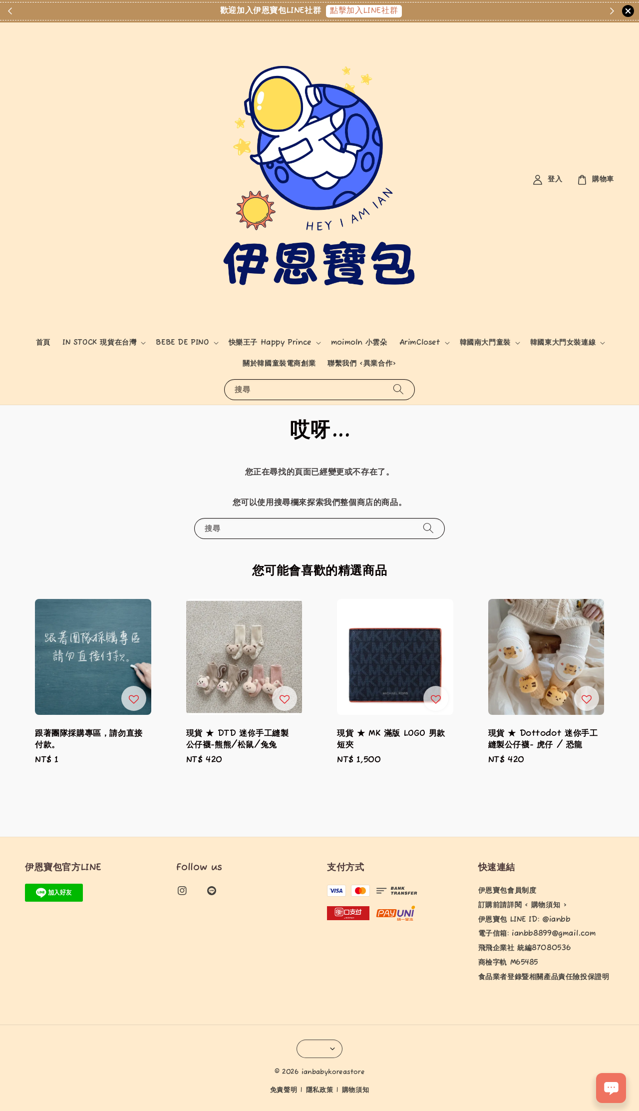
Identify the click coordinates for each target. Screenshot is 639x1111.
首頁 (43, 342)
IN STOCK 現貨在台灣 (99, 342)
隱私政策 (319, 1090)
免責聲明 (284, 1090)
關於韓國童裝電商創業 (279, 363)
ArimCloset (419, 342)
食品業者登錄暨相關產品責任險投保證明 (544, 977)
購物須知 (355, 1090)
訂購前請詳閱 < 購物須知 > (522, 905)
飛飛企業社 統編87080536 (524, 948)
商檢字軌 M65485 (508, 962)
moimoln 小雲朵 (359, 342)
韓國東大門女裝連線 (563, 342)
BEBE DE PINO (182, 342)
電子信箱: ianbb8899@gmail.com (537, 933)
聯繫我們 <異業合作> (361, 363)
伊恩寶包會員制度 (507, 890)
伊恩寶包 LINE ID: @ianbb (524, 919)
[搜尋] (398, 389)
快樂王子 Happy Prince (270, 342)
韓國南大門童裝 (485, 342)
